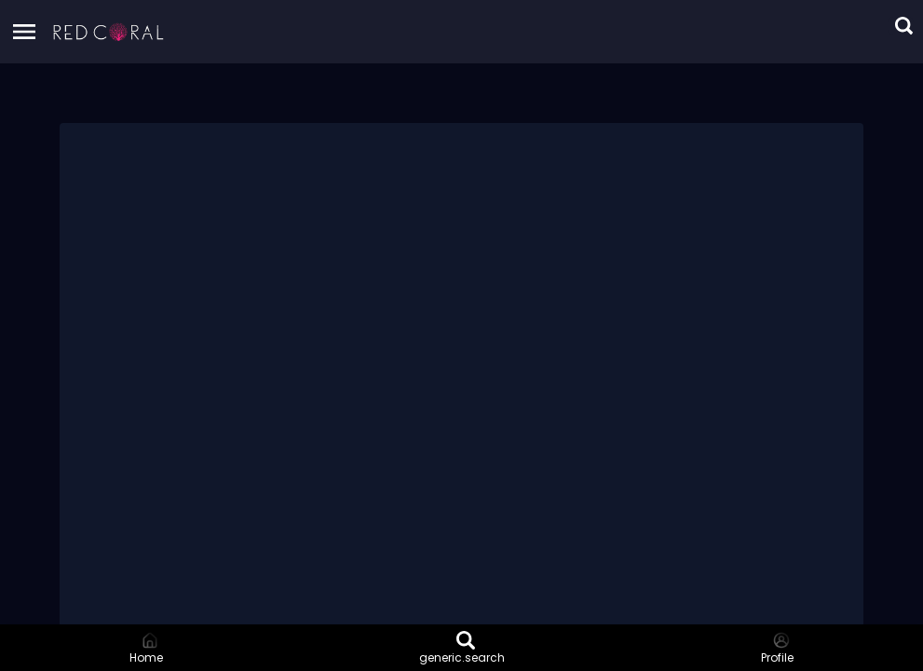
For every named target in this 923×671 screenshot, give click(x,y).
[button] (109, 32)
